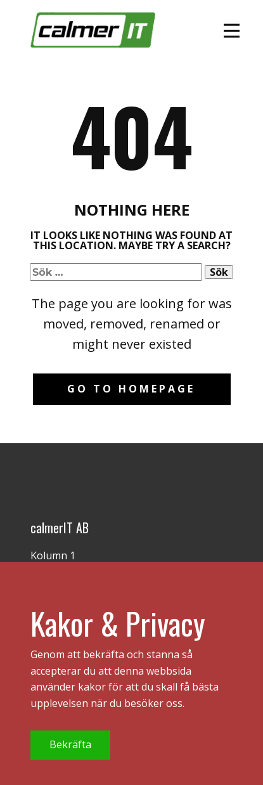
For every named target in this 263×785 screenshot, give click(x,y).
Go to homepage (131, 389)
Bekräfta (70, 744)
